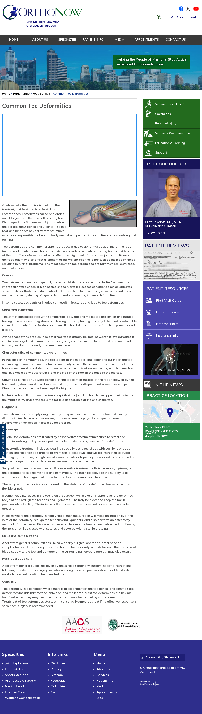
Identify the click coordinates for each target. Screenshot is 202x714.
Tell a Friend (59, 686)
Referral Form (167, 324)
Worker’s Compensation (22, 698)
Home (13, 39)
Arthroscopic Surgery (20, 680)
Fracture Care (15, 692)
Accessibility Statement (162, 657)
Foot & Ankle (41, 93)
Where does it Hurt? (169, 104)
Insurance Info (167, 335)
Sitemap (57, 675)
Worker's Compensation (172, 133)
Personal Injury (165, 123)
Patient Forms (167, 312)
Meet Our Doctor (166, 163)
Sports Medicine (16, 675)
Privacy (56, 669)
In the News (168, 384)
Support (161, 152)
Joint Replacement (18, 663)
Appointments (146, 39)
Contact (56, 692)
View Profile (156, 232)
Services (103, 675)
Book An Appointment (179, 17)
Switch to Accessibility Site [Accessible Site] (2, 440)
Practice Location (167, 395)
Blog (100, 698)
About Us (40, 39)
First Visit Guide (168, 300)
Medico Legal (14, 686)
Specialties (66, 39)
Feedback (58, 680)
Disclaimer (58, 663)
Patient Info (93, 39)
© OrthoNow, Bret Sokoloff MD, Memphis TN (162, 670)
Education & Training (170, 143)
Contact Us (176, 39)
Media (119, 39)
